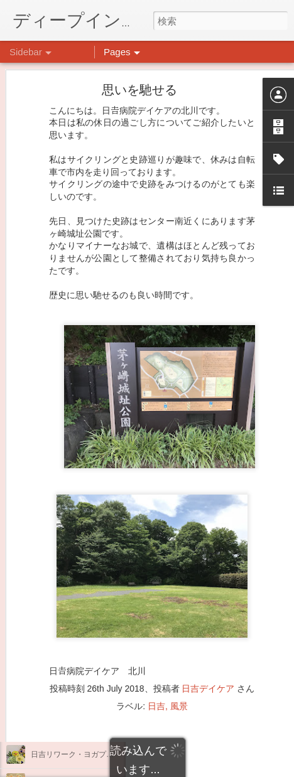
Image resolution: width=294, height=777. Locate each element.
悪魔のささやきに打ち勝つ (76, 698)
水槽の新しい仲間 (61, 641)
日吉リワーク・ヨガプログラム (83, 754)
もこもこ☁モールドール (72, 613)
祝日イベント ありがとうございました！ (102, 726)
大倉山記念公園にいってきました (87, 669)
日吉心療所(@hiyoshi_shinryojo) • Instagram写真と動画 (207, 613)
